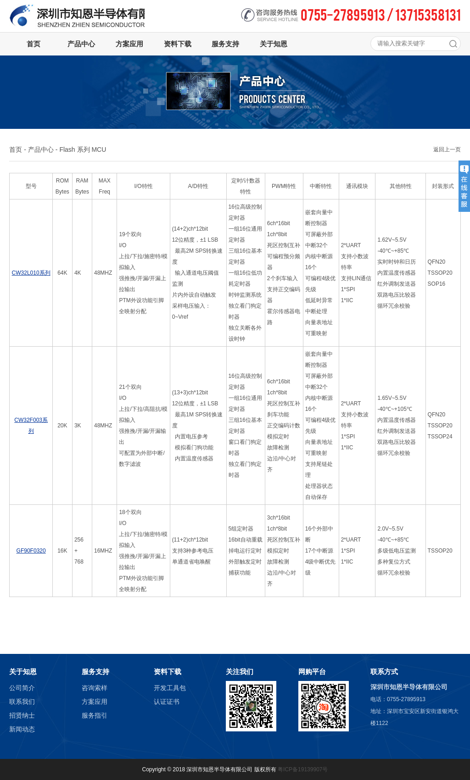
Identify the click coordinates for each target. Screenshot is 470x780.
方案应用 (94, 701)
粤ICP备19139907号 (303, 769)
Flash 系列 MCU (82, 149)
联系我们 (22, 701)
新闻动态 (22, 729)
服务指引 (94, 715)
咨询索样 (94, 687)
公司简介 (22, 687)
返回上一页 (447, 149)
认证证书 (166, 701)
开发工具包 (170, 687)
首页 (15, 149)
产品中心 (41, 149)
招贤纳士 (22, 715)
